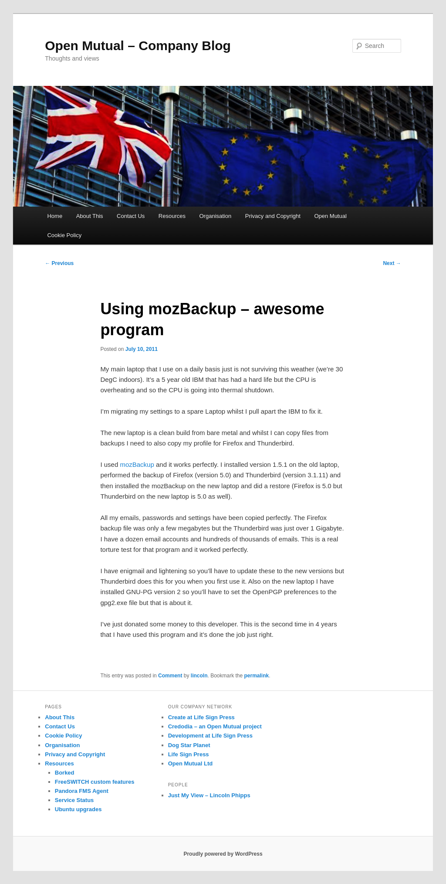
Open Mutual (330, 216)
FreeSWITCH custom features (95, 782)
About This (89, 216)
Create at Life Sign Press (201, 717)
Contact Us (131, 216)
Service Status (74, 800)
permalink (256, 676)
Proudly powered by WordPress (222, 854)
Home (54, 216)
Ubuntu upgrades (78, 809)
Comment (170, 676)
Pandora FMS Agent (81, 791)
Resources (172, 216)
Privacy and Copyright (273, 216)
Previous (59, 263)
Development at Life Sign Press (210, 735)
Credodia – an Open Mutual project (215, 726)
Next (392, 263)
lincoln (199, 676)
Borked (64, 772)
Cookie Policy (64, 235)
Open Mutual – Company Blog (138, 45)
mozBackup (138, 464)
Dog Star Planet (189, 745)
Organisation (215, 216)
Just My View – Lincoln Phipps (209, 795)
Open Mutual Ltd (190, 763)
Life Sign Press (188, 754)
